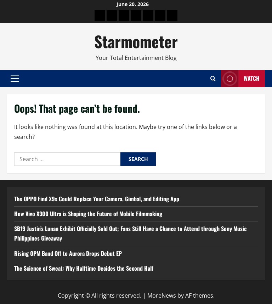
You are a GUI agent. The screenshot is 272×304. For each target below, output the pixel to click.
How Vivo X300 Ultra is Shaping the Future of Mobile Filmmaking (88, 213)
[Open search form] (213, 78)
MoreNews (161, 295)
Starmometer (136, 41)
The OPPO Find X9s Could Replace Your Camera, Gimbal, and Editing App (96, 199)
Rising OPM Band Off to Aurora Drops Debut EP (68, 253)
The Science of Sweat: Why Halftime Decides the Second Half (83, 268)
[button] (14, 78)
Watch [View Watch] (240, 78)
